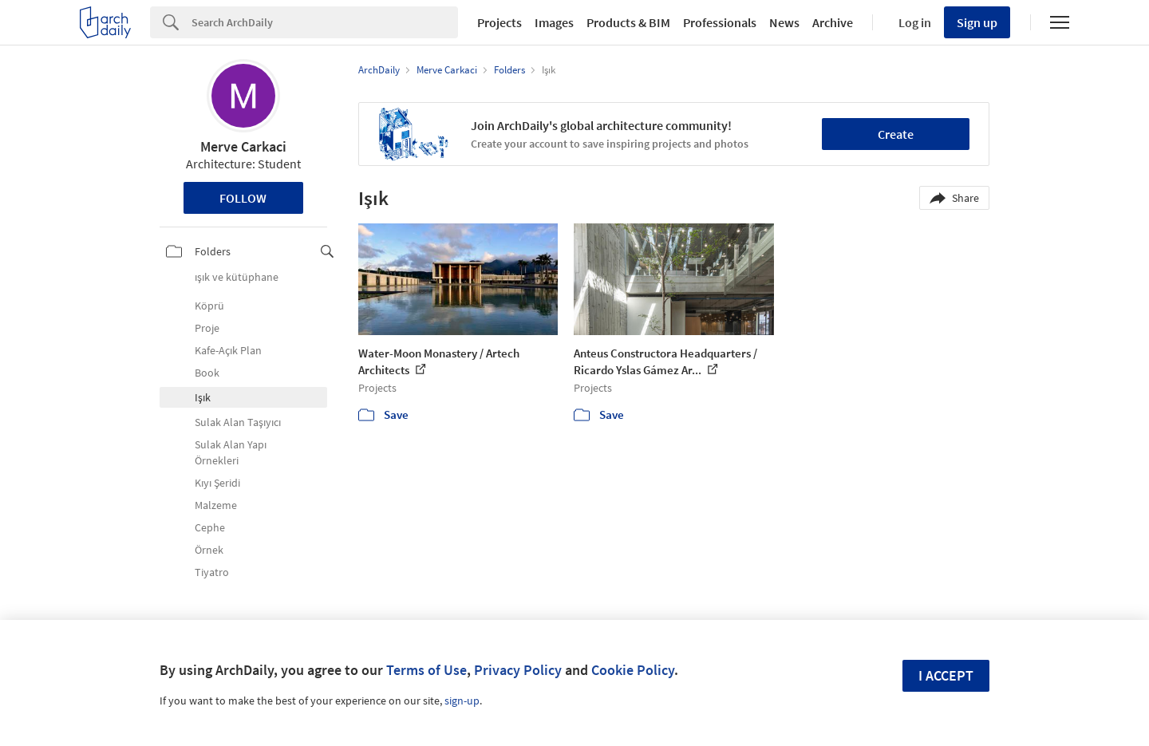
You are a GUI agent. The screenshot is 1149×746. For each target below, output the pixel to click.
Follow (243, 198)
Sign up (977, 22)
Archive (832, 22)
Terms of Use (426, 670)
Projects (499, 22)
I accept (945, 675)
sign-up (462, 700)
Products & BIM (628, 22)
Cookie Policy (632, 670)
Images (554, 22)
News (784, 22)
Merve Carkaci (243, 146)
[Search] (325, 22)
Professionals (719, 22)
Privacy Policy (518, 670)
